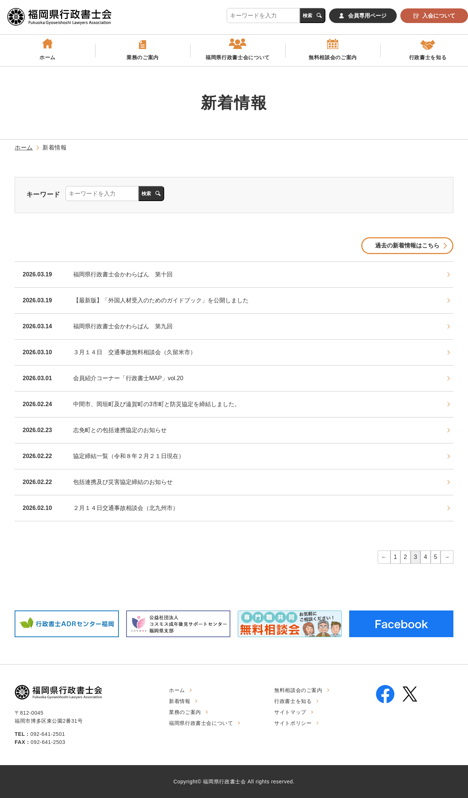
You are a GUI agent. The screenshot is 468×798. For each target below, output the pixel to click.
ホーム (47, 57)
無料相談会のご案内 (333, 57)
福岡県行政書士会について (237, 57)
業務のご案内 (143, 57)
